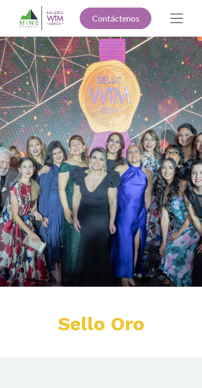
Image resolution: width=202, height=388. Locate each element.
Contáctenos (116, 18)
